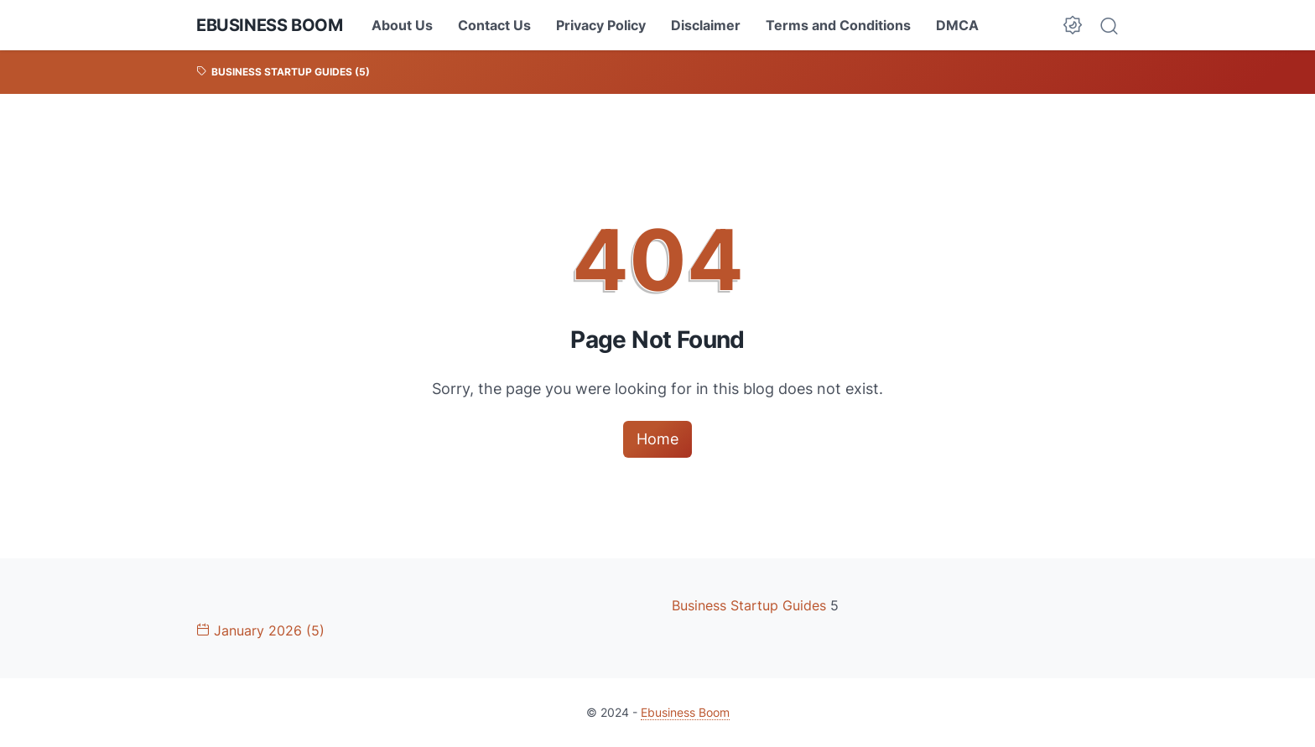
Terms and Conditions (838, 25)
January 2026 (260, 630)
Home (657, 439)
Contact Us (494, 25)
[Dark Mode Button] (1073, 25)
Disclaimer (706, 25)
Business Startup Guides (751, 605)
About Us (402, 25)
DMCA (957, 25)
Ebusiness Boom (269, 25)
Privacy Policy (601, 25)
